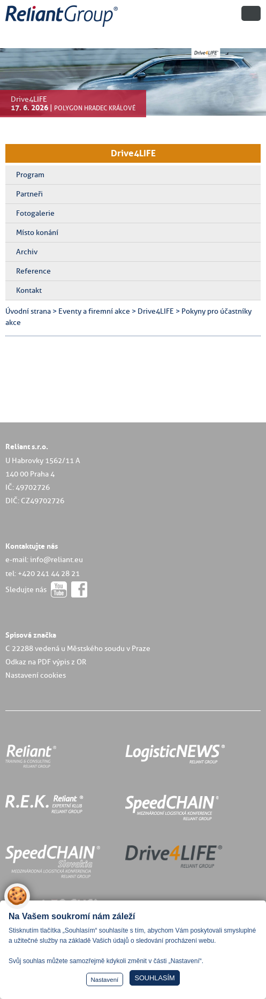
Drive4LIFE (133, 153)
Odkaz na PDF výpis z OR (45, 662)
